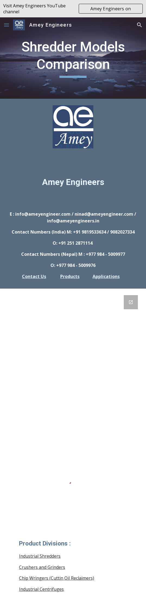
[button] (6, 24)
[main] (73, 58)
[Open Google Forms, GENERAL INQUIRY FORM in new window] (131, 302)
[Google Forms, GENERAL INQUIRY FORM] (73, 358)
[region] (73, 8)
